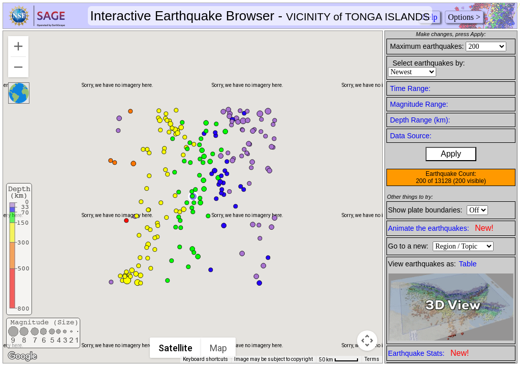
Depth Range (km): (420, 120)
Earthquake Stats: (428, 353)
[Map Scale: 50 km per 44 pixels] (339, 359)
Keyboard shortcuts (205, 359)
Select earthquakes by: (429, 63)
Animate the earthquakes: (441, 228)
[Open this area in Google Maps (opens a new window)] (22, 356)
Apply (451, 153)
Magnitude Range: (419, 104)
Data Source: (411, 136)
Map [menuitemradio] (219, 348)
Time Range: (410, 88)
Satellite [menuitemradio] (176, 348)
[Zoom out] (18, 67)
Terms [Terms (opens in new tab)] (372, 359)
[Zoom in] (18, 46)
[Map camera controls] (367, 340)
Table (468, 264)
